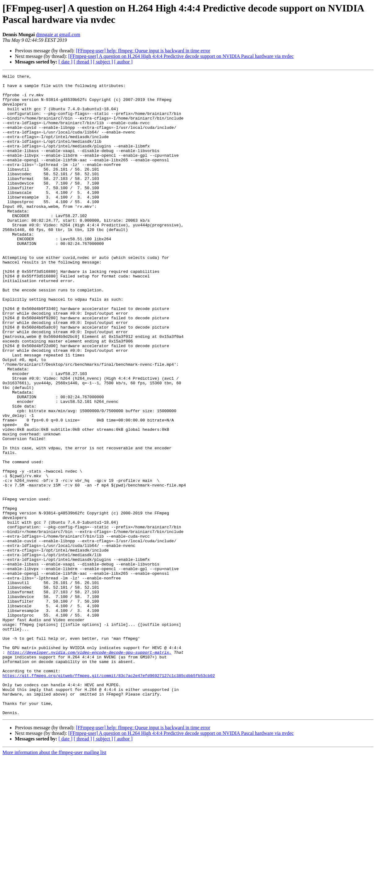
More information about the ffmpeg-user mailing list (54, 880)
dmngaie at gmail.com (58, 34)
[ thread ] (83, 61)
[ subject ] (103, 61)
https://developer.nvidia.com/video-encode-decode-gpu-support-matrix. (89, 768)
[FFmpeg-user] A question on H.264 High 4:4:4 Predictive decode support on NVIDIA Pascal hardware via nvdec (181, 56)
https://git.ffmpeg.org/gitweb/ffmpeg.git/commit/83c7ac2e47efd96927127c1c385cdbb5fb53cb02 (108, 796)
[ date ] (65, 61)
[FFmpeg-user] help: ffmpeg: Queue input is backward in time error (143, 50)
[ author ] (123, 61)
